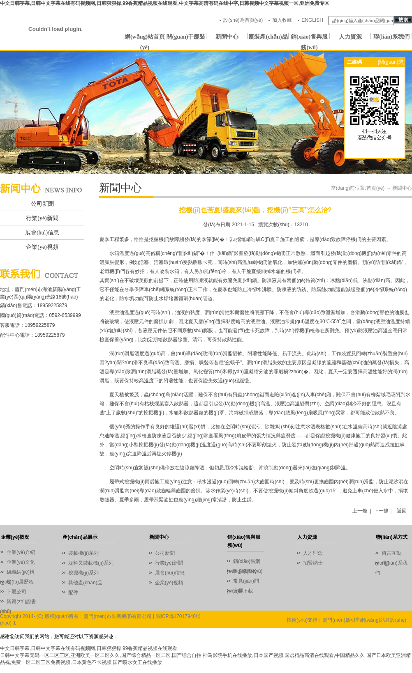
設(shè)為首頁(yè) (243, 20)
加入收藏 (282, 20)
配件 (73, 592)
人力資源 (350, 37)
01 (206, 112)
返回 (402, 511)
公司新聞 (42, 204)
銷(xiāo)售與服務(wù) (309, 38)
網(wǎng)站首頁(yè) (145, 38)
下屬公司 (16, 592)
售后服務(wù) (247, 571)
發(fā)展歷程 (20, 582)
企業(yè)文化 (21, 562)
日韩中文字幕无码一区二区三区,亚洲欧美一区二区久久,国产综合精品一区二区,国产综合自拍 (100, 655)
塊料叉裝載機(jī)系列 (90, 563)
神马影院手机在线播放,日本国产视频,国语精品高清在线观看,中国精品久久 (284, 655)
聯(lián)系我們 (391, 37)
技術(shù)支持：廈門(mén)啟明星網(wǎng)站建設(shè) (346, 620)
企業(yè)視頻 (42, 247)
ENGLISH (312, 20)
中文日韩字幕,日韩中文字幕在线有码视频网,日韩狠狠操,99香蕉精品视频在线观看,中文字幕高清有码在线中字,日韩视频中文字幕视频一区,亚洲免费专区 (164, 3)
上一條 (359, 511)
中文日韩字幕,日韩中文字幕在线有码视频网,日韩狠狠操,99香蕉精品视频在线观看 (88, 648)
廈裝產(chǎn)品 (267, 37)
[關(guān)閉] (391, 62)
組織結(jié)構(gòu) (17, 573)
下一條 (381, 511)
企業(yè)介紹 (21, 552)
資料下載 (243, 591)
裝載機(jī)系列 (83, 553)
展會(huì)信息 (42, 233)
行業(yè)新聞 (42, 218)
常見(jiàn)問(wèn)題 (243, 582)
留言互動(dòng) (388, 554)
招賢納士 (313, 563)
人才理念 (313, 553)
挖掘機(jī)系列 (83, 573)
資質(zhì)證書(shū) (18, 602)
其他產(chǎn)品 (85, 583)
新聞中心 (226, 37)
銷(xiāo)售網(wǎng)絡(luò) (243, 562)
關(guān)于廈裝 (186, 37)
